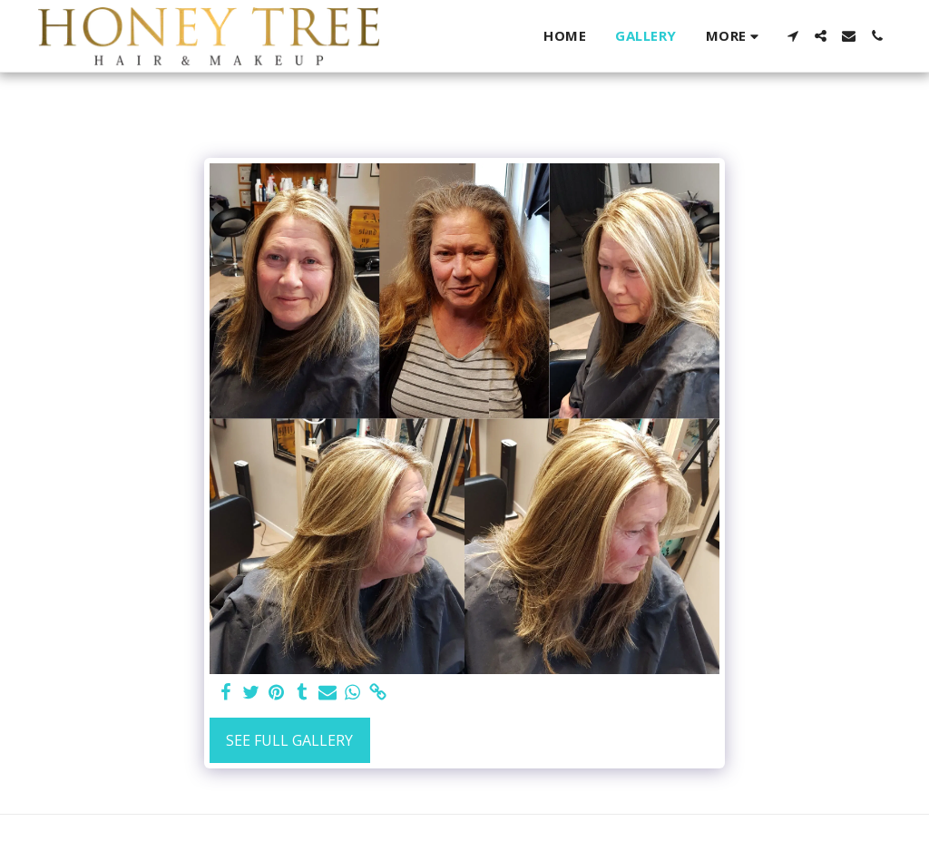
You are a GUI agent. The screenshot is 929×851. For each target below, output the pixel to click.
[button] (792, 36)
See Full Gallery (289, 740)
